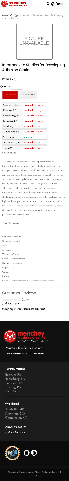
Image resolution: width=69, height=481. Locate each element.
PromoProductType (10, 15)
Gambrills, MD (14, 409)
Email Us (39, 353)
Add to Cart (10, 94)
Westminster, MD (16, 418)
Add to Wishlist (27, 94)
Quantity (5, 86)
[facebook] (27, 453)
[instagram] (34, 453)
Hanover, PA (13, 374)
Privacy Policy (34, 475)
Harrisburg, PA (15, 379)
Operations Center (15, 427)
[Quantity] (17, 86)
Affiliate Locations (15, 432)
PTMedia (26, 15)
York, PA (10, 391)
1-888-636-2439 (17, 353)
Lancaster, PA (14, 383)
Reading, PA (13, 387)
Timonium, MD (15, 413)
